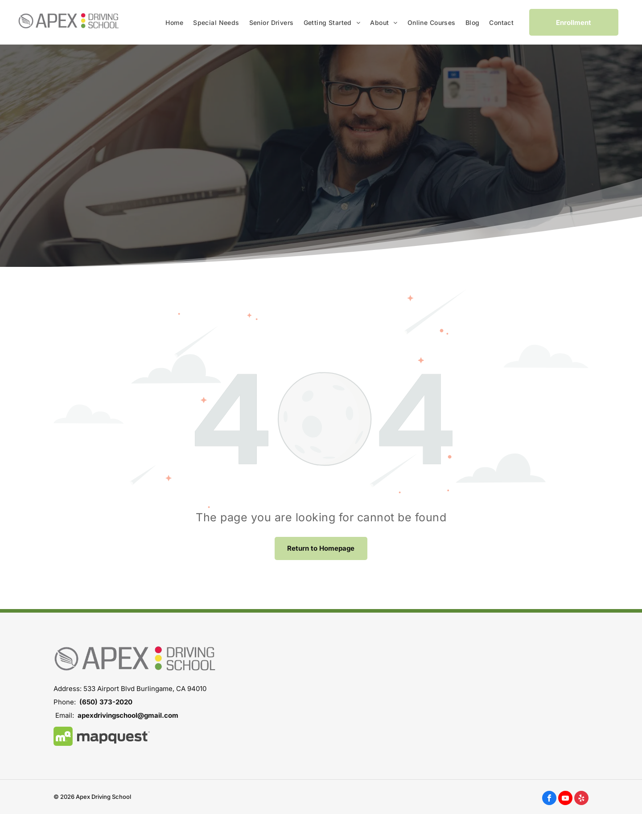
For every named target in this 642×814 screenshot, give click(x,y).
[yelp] (581, 799)
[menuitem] (174, 22)
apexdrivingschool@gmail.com (128, 715)
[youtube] (565, 799)
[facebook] (549, 799)
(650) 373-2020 (105, 702)
